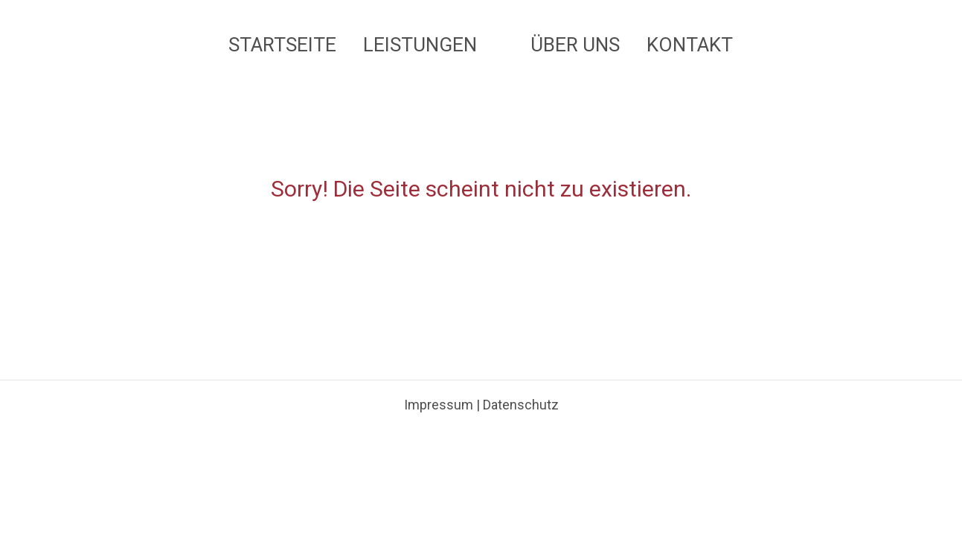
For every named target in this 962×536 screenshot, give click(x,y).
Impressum (438, 425)
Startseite (283, 45)
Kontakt (690, 45)
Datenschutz (521, 425)
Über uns (576, 45)
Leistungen (421, 45)
